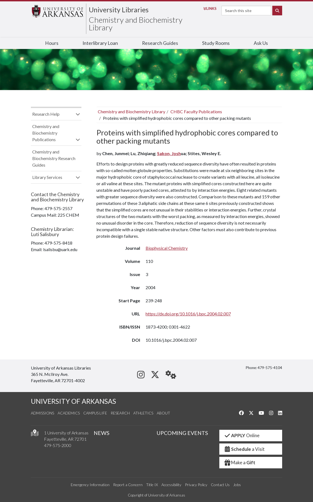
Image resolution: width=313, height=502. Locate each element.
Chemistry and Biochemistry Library (135, 23)
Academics (69, 413)
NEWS (102, 433)
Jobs (237, 484)
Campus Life (95, 413)
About (163, 413)
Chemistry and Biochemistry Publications (45, 133)
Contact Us (220, 484)
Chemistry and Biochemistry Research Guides (53, 158)
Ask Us (261, 43)
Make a (239, 462)
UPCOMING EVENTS (182, 433)
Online (241, 435)
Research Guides (160, 43)
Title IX (152, 484)
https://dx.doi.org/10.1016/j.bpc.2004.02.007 (188, 313)
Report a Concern (128, 484)
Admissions (42, 413)
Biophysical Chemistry (167, 248)
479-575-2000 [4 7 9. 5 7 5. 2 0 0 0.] (57, 445)
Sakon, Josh (169, 153)
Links (210, 8)
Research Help (46, 114)
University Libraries (119, 9)
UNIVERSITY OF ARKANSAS (73, 401)
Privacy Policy (196, 484)
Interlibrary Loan (100, 43)
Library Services (47, 177)
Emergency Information (90, 484)
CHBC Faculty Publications (196, 111)
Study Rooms (216, 43)
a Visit (244, 449)
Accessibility (171, 484)
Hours (51, 43)
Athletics (143, 413)
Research (120, 413)
